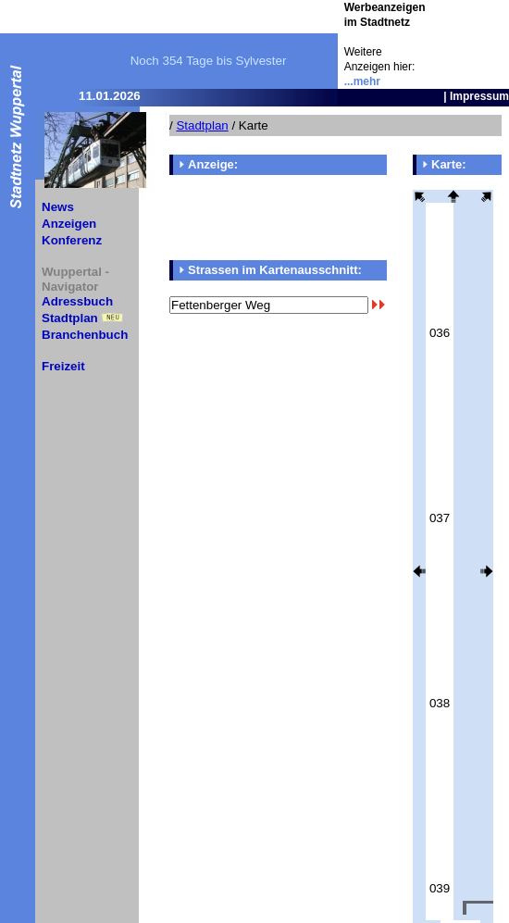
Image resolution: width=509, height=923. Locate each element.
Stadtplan (70, 318)
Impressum (479, 96)
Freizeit (63, 366)
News (58, 207)
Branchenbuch (85, 335)
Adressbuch (77, 301)
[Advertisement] (277, 217)
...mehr (362, 81)
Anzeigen (69, 224)
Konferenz (72, 240)
